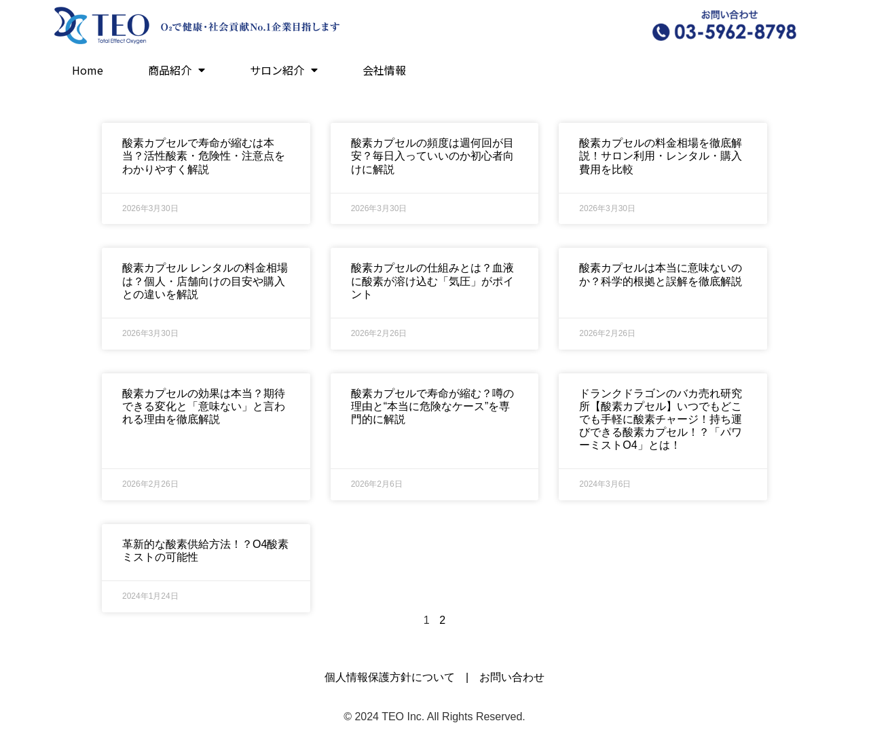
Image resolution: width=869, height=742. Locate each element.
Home (87, 70)
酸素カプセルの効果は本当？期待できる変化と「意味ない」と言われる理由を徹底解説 (203, 406)
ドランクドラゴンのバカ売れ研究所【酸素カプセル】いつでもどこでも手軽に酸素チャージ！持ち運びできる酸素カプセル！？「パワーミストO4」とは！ (660, 419)
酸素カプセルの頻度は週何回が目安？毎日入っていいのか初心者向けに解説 (432, 155)
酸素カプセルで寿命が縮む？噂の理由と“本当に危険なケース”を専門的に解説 (432, 406)
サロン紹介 (284, 70)
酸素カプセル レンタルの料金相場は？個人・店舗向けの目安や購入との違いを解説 (205, 280)
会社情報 (384, 70)
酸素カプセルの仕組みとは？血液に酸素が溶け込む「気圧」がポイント (432, 280)
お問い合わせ (511, 677)
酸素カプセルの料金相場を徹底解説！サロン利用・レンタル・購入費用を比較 (660, 155)
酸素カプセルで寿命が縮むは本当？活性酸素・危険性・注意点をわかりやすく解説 (203, 155)
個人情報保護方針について (390, 677)
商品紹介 (176, 70)
